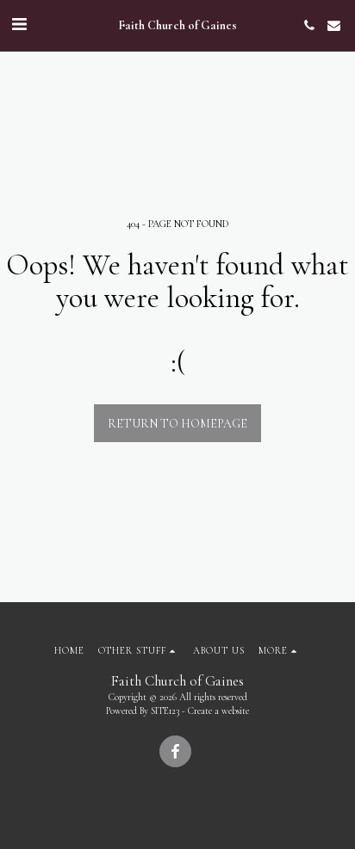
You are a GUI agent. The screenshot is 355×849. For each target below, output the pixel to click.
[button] (19, 25)
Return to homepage (177, 423)
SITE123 (165, 711)
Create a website (218, 711)
